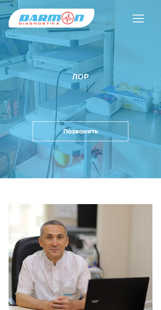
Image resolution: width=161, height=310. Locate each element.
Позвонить (80, 131)
